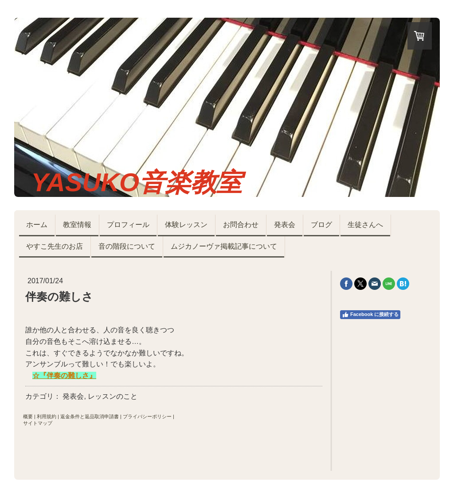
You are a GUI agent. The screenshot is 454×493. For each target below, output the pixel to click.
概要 (28, 416)
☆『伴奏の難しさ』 (64, 375)
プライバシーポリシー (147, 416)
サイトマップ (37, 423)
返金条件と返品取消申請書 (89, 416)
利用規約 (46, 416)
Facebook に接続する (370, 314)
